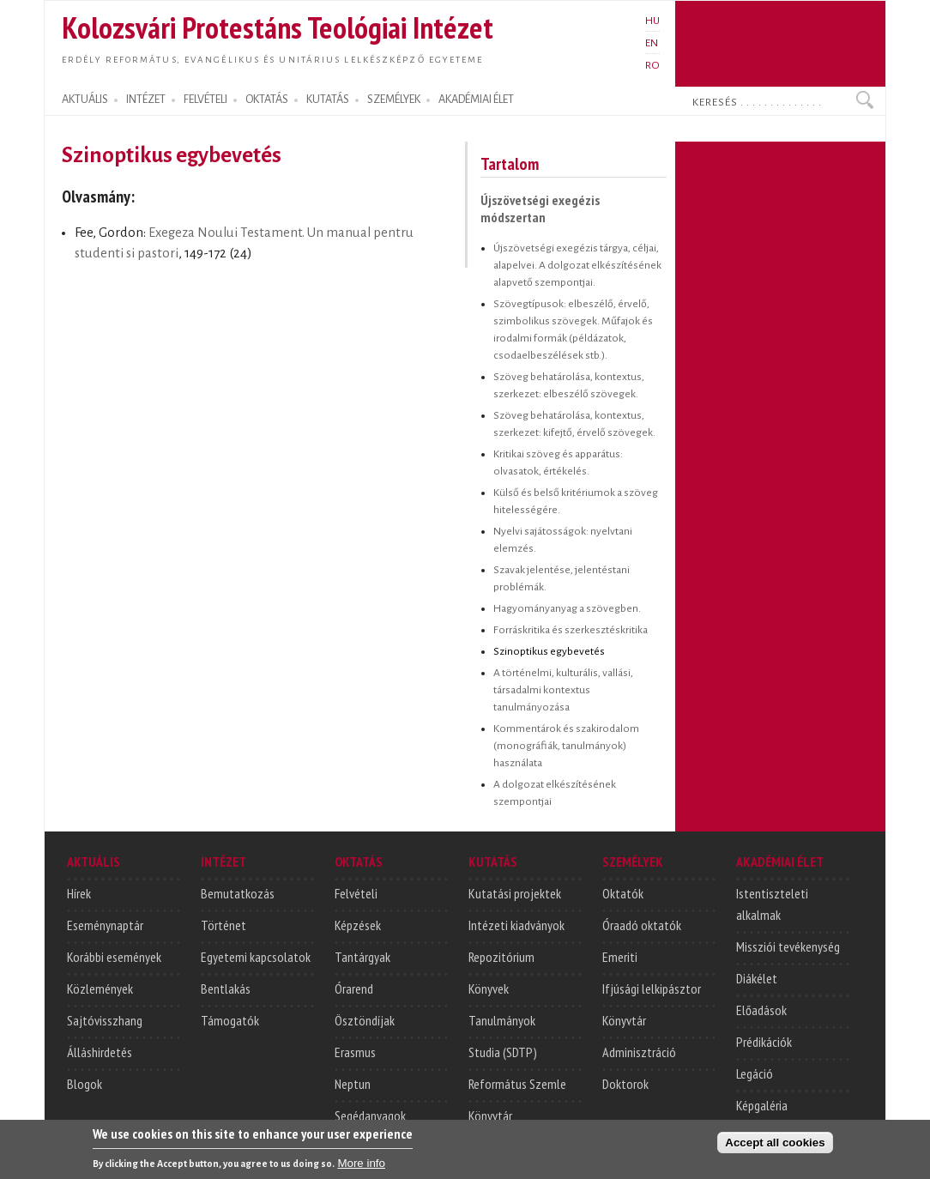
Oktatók (622, 893)
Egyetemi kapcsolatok (256, 956)
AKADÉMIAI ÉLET (476, 100)
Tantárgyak (362, 956)
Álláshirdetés (99, 1052)
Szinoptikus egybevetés (549, 651)
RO (652, 65)
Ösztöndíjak (365, 1020)
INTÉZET (146, 100)
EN (651, 43)
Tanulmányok (501, 1020)
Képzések (358, 925)
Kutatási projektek (514, 893)
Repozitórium (501, 956)
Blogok (84, 1083)
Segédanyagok (370, 1115)
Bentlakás (226, 988)
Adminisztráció (639, 1052)
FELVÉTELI (205, 100)
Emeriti (619, 956)
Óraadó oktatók (641, 925)
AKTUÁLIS (85, 100)
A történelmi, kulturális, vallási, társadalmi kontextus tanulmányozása (563, 690)
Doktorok (625, 1083)
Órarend (354, 988)
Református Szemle (517, 1083)
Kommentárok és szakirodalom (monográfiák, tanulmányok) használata (566, 746)
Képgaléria (762, 1105)
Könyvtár (490, 1115)
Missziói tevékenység (788, 946)
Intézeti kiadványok (516, 925)
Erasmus (355, 1052)
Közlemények (100, 988)
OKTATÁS (266, 100)
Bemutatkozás (238, 893)
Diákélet (756, 978)
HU (652, 21)
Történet (223, 925)
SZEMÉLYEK (393, 100)
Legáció (754, 1073)
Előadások (761, 1010)
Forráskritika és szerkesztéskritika (570, 630)
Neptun (353, 1083)
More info (361, 1165)
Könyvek (488, 988)
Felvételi (356, 893)
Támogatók (230, 1020)
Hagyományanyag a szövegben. (567, 608)
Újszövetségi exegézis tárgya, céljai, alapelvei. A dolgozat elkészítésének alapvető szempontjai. (577, 265)
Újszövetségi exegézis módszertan (540, 208)
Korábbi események (114, 956)
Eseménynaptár (105, 925)
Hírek (79, 893)
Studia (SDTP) (502, 1052)
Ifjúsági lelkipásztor (651, 988)
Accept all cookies (774, 1145)
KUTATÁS (327, 100)
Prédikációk (764, 1041)
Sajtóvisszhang (104, 1020)
